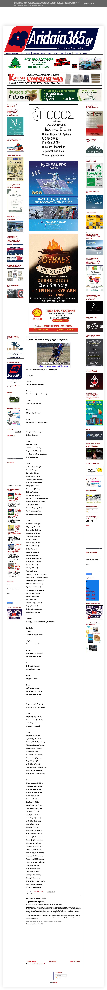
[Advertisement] (53, 14)
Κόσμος (49, 53)
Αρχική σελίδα (52, 961)
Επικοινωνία (83, 53)
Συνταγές (69, 53)
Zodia (100, 548)
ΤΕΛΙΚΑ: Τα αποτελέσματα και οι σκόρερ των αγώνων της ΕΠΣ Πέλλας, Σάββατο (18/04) (14, 513)
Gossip (62, 53)
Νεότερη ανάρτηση (31, 961)
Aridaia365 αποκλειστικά (11, 53)
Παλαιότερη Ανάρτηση (75, 961)
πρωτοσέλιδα (11, 485)
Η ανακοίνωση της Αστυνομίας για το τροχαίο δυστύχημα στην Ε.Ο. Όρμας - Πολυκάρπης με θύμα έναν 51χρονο (14, 548)
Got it (92, 3)
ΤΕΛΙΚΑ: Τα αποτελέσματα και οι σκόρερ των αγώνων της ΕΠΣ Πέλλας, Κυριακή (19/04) (14, 497)
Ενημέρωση (36, 53)
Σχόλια (89, 511)
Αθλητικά (28, 53)
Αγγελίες (76, 53)
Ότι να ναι (56, 53)
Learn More (86, 3)
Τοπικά (22, 53)
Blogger (55, 982)
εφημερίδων (18, 485)
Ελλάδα (43, 53)
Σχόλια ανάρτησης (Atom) (39, 963)
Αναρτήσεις (90, 509)
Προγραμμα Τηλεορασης (11, 458)
